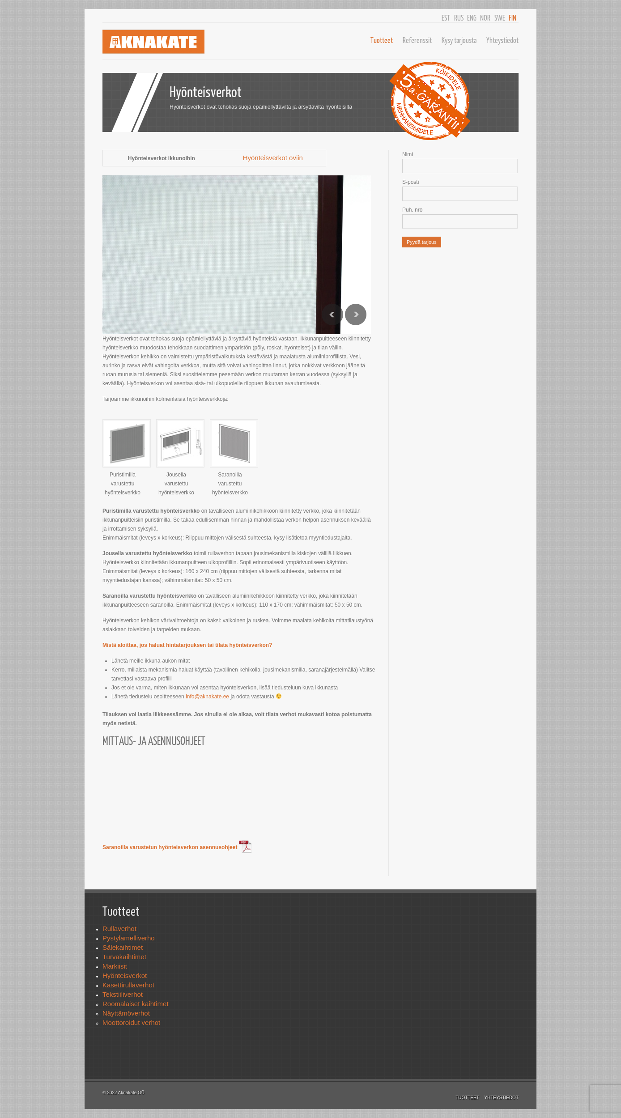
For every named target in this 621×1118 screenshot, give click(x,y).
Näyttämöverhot (126, 1013)
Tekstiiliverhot (122, 994)
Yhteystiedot (502, 40)
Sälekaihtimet (122, 947)
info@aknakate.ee (207, 696)
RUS (459, 17)
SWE (499, 17)
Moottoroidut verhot (131, 1022)
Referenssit (417, 40)
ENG (471, 17)
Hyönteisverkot (124, 975)
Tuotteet (381, 40)
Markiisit (114, 966)
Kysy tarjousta (459, 40)
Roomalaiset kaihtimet (135, 1003)
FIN (512, 17)
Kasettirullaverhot (128, 985)
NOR (485, 17)
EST (446, 17)
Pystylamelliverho (128, 938)
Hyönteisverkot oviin (273, 158)
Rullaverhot (119, 928)
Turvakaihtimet (124, 957)
